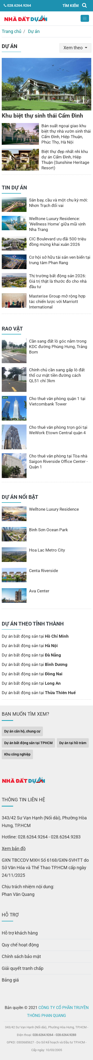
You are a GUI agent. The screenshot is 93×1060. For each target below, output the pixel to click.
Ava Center (39, 590)
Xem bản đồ (14, 848)
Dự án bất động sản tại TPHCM (28, 743)
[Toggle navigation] (85, 18)
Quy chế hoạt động (20, 944)
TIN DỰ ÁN (14, 188)
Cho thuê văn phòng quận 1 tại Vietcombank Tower (57, 401)
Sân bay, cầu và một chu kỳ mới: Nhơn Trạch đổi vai (58, 203)
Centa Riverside (43, 570)
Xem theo (73, 47)
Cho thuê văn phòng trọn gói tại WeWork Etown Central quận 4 (58, 430)
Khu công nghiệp (17, 754)
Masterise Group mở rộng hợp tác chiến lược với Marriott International (57, 301)
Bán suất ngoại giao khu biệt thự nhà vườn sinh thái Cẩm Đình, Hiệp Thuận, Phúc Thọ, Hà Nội (66, 134)
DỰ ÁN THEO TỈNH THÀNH (33, 624)
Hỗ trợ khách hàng (20, 932)
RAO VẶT (12, 329)
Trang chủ (11, 31)
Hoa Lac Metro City (47, 550)
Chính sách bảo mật (21, 956)
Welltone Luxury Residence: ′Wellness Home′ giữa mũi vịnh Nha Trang (57, 224)
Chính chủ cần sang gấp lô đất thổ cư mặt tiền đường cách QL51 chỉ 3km (57, 375)
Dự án (34, 31)
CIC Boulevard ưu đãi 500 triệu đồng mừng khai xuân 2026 (57, 241)
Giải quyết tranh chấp (22, 968)
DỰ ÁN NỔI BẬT (20, 497)
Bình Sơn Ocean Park (48, 529)
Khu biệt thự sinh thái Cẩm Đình (42, 115)
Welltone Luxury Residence (54, 509)
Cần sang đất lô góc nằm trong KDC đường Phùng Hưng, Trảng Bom (58, 346)
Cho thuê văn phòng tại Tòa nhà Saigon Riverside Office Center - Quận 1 (58, 461)
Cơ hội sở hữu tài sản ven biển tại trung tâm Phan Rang (59, 260)
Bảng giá (10, 980)
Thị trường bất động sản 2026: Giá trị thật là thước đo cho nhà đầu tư (58, 281)
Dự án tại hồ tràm (72, 743)
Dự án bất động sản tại (35, 636)
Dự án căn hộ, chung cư (22, 731)
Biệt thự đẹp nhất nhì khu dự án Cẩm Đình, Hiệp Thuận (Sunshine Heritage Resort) (65, 159)
